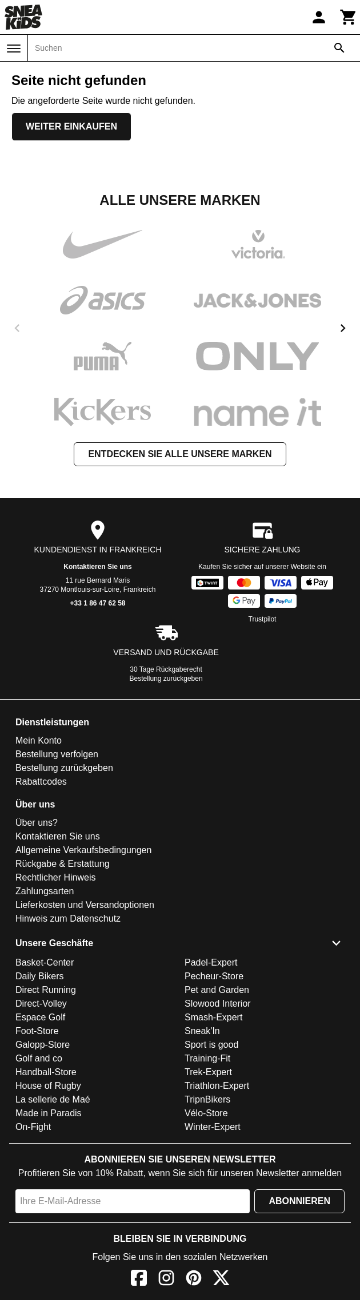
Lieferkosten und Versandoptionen (84, 905)
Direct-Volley (41, 1003)
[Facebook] (139, 1280)
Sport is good (211, 1044)
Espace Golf (40, 1017)
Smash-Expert (213, 1017)
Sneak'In (202, 1031)
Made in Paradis (48, 1113)
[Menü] (13, 48)
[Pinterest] (194, 1280)
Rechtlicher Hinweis (55, 877)
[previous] (17, 328)
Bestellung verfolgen (56, 754)
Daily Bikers (39, 976)
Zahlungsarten (44, 891)
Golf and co (38, 1058)
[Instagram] (166, 1280)
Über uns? (36, 822)
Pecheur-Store (214, 976)
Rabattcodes (41, 781)
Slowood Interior (218, 1003)
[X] (221, 1280)
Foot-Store (37, 1031)
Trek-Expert (208, 1072)
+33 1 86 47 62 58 (97, 603)
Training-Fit (207, 1058)
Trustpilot (263, 619)
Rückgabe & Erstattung (62, 864)
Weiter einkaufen (71, 126)
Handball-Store (46, 1072)
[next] (343, 328)
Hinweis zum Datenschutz (68, 918)
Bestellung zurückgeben (166, 679)
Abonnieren (299, 1201)
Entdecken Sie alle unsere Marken (179, 454)
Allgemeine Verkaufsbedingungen (83, 850)
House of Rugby (48, 1086)
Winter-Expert (213, 1127)
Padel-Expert (211, 962)
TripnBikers (207, 1099)
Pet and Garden (217, 990)
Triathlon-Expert (217, 1086)
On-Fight (33, 1127)
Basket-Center (44, 962)
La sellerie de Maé (52, 1099)
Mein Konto (38, 740)
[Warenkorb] (348, 17)
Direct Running (45, 990)
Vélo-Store (206, 1113)
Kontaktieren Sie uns (97, 567)
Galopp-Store (42, 1044)
